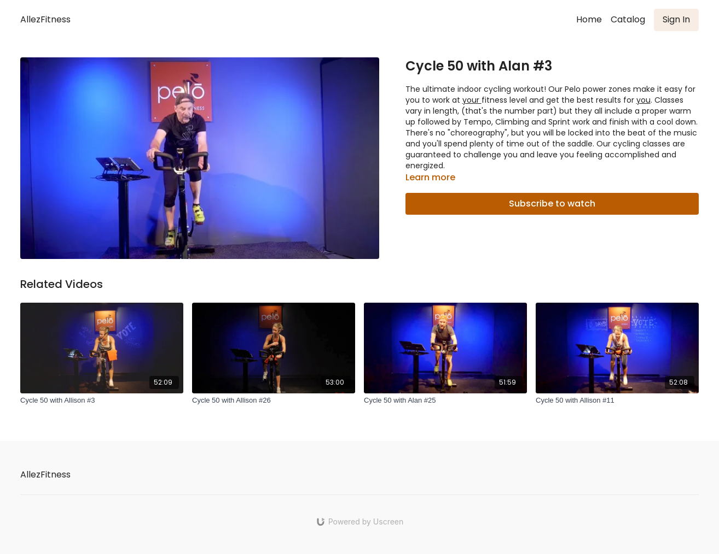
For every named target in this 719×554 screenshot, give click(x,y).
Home (589, 19)
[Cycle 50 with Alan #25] (445, 400)
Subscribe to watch (552, 203)
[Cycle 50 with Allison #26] (273, 400)
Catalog (628, 19)
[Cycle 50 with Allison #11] (617, 400)
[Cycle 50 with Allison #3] (101, 400)
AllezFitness (45, 19)
